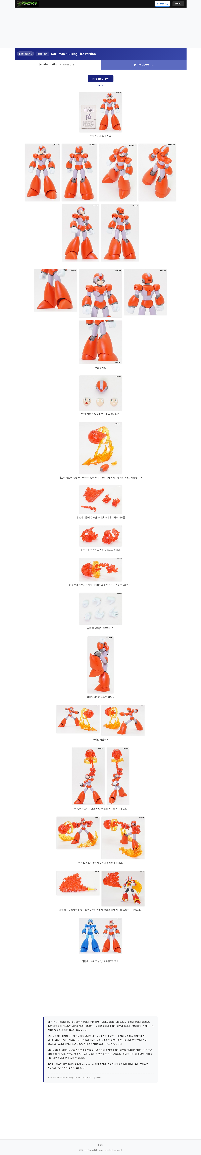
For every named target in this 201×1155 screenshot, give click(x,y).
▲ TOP (101, 1145)
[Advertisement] (101, 28)
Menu (178, 3)
